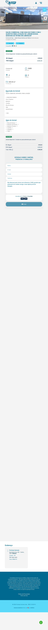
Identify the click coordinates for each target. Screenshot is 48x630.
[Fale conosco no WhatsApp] (41, 622)
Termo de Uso (24, 595)
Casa (12, 38)
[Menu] (41, 3)
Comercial (8, 38)
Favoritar (10, 43)
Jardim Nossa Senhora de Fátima (22, 38)
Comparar (20, 43)
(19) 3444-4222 (13, 557)
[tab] (44, 10)
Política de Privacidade (24, 594)
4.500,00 (39, 61)
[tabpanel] (24, 18)
